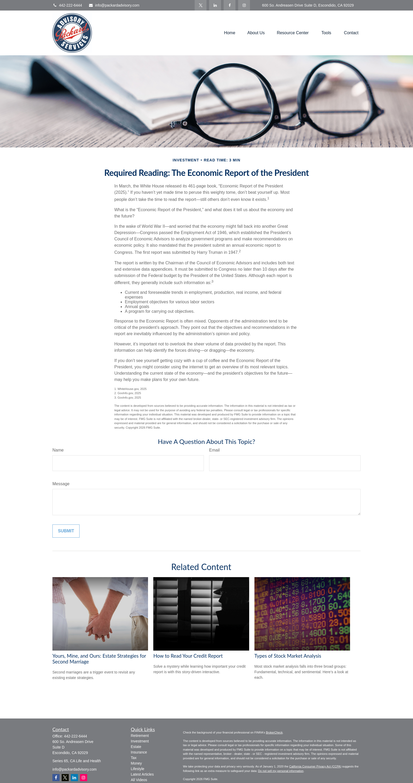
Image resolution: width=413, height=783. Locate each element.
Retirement (140, 736)
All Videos (139, 780)
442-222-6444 (67, 5)
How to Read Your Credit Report (188, 656)
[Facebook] (229, 5)
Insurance (139, 752)
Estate (136, 747)
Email (214, 450)
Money (136, 763)
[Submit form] (66, 531)
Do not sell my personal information (280, 770)
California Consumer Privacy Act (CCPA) (315, 766)
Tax (134, 758)
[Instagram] (83, 777)
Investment (140, 741)
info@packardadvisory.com (113, 5)
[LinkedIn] (215, 5)
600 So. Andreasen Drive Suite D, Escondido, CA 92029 (308, 5)
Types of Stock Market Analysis (287, 656)
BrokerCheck (274, 732)
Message (61, 484)
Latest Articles (142, 774)
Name (58, 450)
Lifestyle (137, 769)
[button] (229, 33)
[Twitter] (200, 5)
